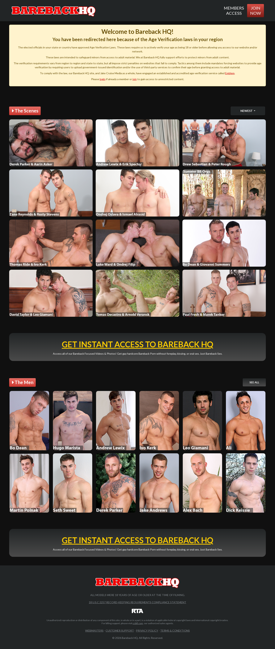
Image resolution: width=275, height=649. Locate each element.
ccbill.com (138, 623)
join (135, 79)
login (102, 79)
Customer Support (120, 630)
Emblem (230, 73)
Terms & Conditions (175, 630)
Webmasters (94, 630)
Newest (246, 110)
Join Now (255, 10)
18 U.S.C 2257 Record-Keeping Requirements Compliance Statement (137, 602)
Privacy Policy (147, 630)
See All (254, 382)
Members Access (234, 10)
